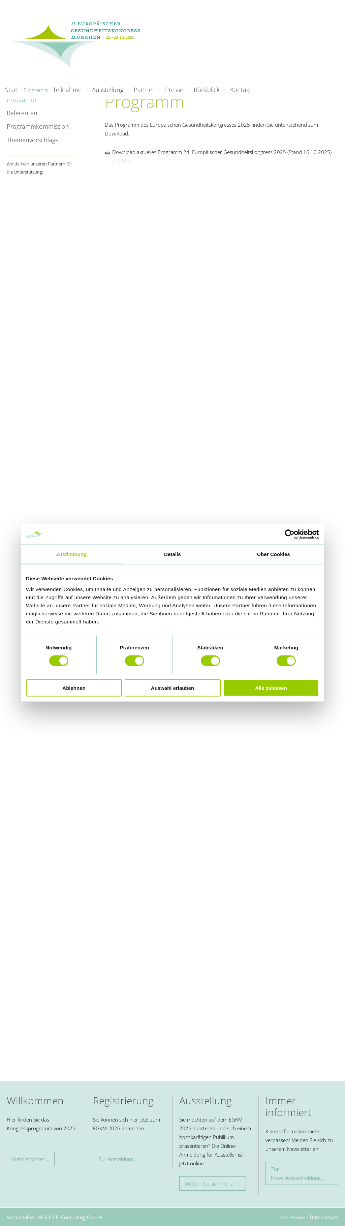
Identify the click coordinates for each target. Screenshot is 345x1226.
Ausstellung (107, 89)
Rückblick (207, 89)
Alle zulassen (271, 688)
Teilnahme (67, 89)
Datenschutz (324, 1217)
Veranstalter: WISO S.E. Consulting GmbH (54, 1217)
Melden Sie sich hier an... (213, 1183)
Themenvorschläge (33, 140)
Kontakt (240, 89)
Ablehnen (73, 688)
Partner (144, 89)
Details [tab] (172, 554)
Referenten (22, 113)
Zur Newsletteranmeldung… (297, 1173)
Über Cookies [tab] (273, 554)
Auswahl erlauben (172, 688)
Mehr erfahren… (30, 1159)
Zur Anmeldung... (118, 1159)
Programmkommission (38, 126)
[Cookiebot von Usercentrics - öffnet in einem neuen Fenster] (289, 534)
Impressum (292, 1217)
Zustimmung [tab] (71, 554)
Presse (174, 89)
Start (11, 89)
